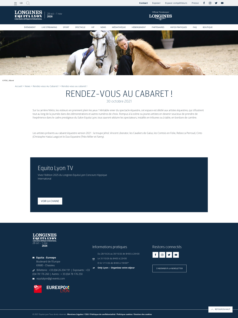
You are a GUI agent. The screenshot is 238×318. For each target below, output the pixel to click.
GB (21, 3)
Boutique (207, 27)
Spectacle (80, 27)
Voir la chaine (50, 201)
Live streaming (49, 27)
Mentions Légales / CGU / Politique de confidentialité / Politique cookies (99, 314)
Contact (143, 3)
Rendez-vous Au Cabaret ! (46, 86)
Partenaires (158, 27)
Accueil (18, 86)
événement (30, 27)
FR (15, 3)
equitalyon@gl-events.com (51, 278)
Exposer (156, 3)
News (103, 27)
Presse (195, 3)
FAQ (195, 27)
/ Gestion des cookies (142, 314)
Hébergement (139, 27)
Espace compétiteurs (176, 3)
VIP (92, 27)
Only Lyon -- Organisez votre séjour (116, 267)
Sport (66, 27)
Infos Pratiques (178, 27)
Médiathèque (119, 27)
